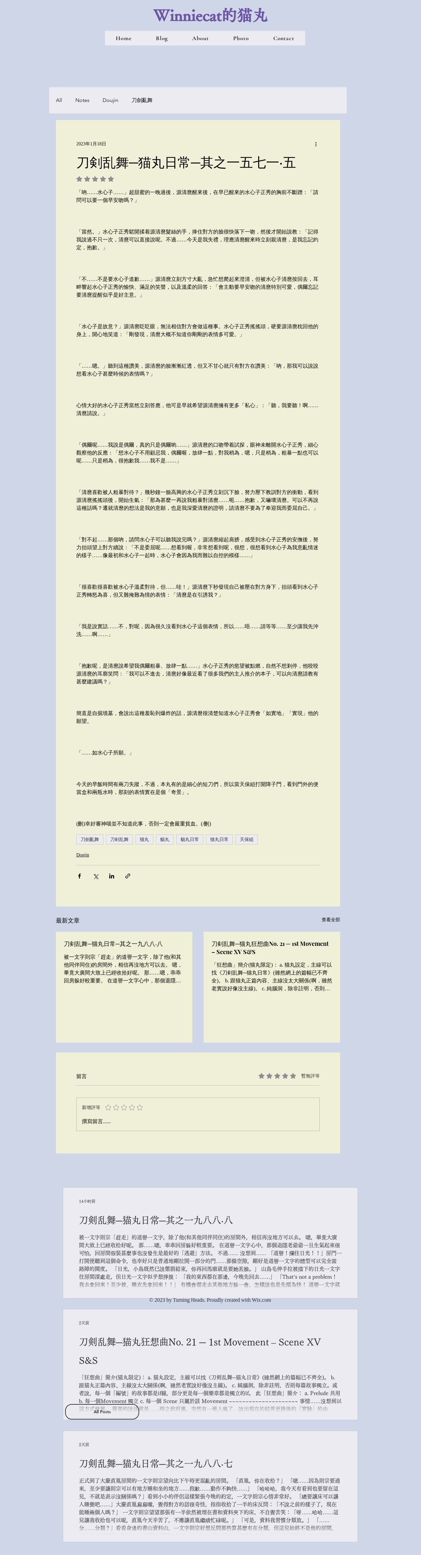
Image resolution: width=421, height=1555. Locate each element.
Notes (82, 100)
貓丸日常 (190, 839)
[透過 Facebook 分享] (79, 876)
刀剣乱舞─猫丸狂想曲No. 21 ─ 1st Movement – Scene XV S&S (270, 948)
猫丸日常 (219, 839)
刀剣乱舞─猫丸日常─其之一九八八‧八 (113, 944)
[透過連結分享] (128, 876)
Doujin (110, 100)
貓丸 (164, 839)
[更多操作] (316, 144)
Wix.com (261, 1300)
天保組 (247, 839)
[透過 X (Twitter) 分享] (95, 876)
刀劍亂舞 (142, 100)
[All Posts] (102, 1411)
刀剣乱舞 (119, 839)
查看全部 (331, 919)
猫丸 (144, 839)
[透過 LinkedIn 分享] (112, 876)
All (59, 100)
